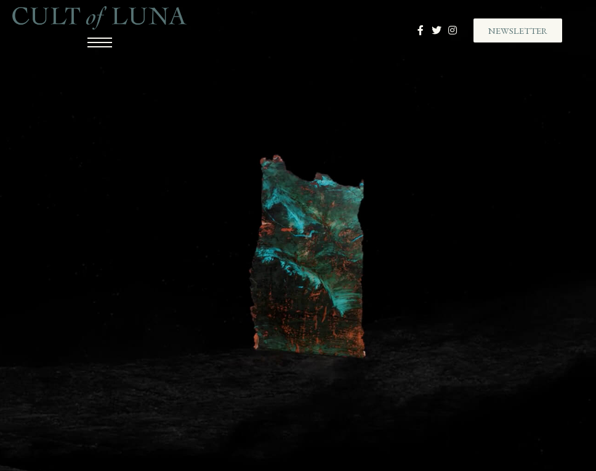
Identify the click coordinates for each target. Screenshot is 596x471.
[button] (517, 30)
